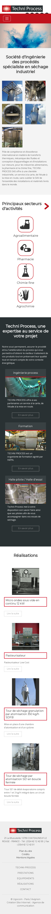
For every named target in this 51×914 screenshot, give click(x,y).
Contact (25, 889)
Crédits (25, 854)
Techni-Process (25, 867)
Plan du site (25, 851)
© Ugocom (16, 899)
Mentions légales (25, 857)
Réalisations (25, 884)
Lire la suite (13, 613)
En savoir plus (25, 415)
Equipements (25, 878)
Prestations (26, 873)
